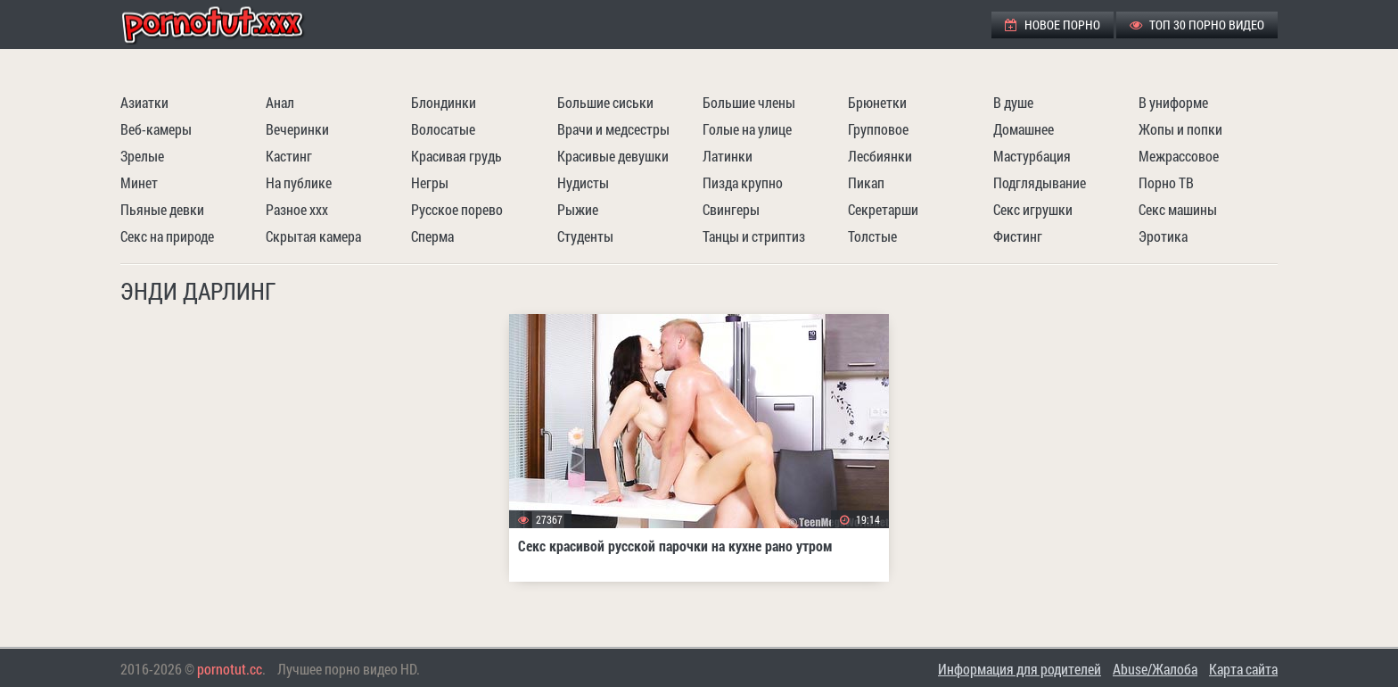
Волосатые (443, 129)
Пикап (866, 182)
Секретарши (883, 209)
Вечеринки (297, 129)
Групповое (878, 129)
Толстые (872, 236)
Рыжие (577, 209)
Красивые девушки (613, 155)
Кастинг (289, 155)
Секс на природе (167, 236)
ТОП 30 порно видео (1197, 24)
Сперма (432, 236)
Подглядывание (1039, 182)
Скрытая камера (313, 236)
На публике (299, 182)
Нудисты (583, 182)
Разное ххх (297, 209)
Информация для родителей (1019, 668)
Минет (139, 182)
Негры (429, 182)
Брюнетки (877, 102)
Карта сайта (1243, 668)
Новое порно (1052, 24)
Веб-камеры (156, 129)
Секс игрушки (1033, 209)
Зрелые (142, 155)
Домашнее (1023, 129)
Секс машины (1178, 209)
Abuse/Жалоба (1155, 668)
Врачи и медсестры (613, 129)
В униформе (1173, 102)
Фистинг (1017, 236)
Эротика (1163, 236)
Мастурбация (1032, 155)
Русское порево (457, 209)
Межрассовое (1179, 155)
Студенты (585, 236)
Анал (280, 102)
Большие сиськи (605, 102)
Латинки (727, 155)
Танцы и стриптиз (754, 236)
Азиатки (144, 102)
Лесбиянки (880, 155)
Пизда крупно (743, 182)
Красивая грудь (456, 155)
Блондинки (443, 102)
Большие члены (749, 102)
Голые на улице (747, 129)
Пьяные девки (162, 209)
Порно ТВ (1166, 182)
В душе (1013, 102)
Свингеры (731, 209)
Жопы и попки (1180, 129)
